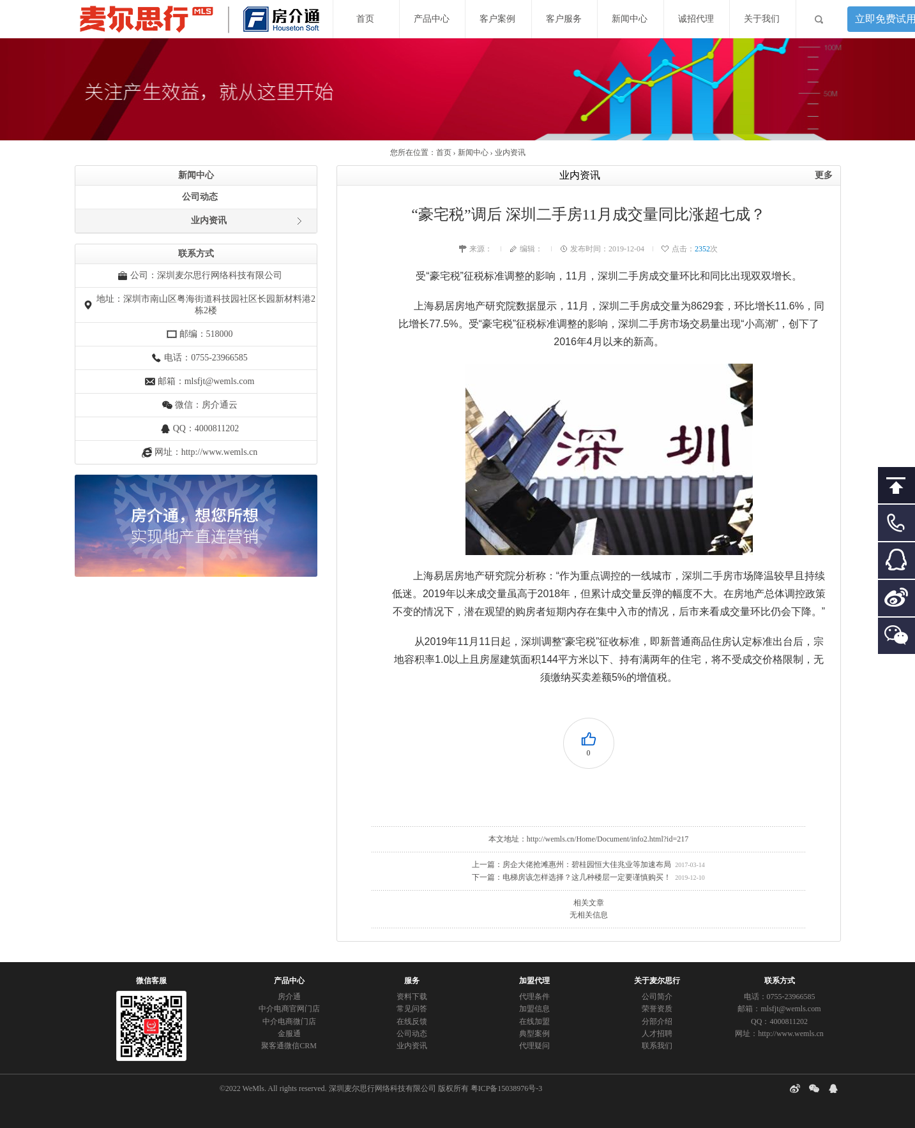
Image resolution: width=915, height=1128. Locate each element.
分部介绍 (657, 1021)
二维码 (896, 639)
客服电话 (896, 526)
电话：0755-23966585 (779, 996)
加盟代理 (534, 980)
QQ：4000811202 (206, 428)
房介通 (289, 996)
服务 (412, 980)
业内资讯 (510, 152)
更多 (824, 175)
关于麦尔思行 (657, 980)
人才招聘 (657, 1033)
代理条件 (534, 996)
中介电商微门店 (289, 1021)
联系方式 (779, 980)
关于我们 (762, 19)
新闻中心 (629, 19)
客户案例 (497, 19)
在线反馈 (412, 1021)
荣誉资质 (657, 1008)
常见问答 (412, 1008)
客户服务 (564, 19)
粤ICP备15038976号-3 (507, 1088)
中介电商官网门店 (289, 1008)
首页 (365, 19)
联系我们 (657, 1045)
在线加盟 (534, 1021)
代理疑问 (534, 1045)
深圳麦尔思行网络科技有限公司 (382, 1088)
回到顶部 (896, 489)
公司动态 (200, 197)
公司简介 (657, 996)
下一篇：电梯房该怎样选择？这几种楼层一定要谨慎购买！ (571, 877)
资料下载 (412, 996)
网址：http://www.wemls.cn (206, 452)
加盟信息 (534, 1008)
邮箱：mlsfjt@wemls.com (206, 381)
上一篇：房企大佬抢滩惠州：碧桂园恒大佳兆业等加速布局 (571, 864)
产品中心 (432, 19)
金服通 (289, 1033)
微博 (896, 602)
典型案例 (534, 1033)
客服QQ (896, 564)
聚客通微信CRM (289, 1045)
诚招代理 (696, 19)
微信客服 (151, 980)
